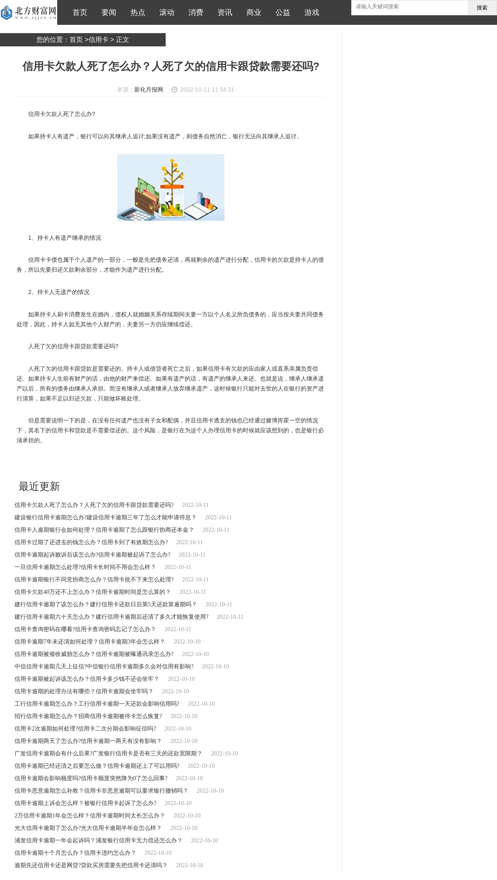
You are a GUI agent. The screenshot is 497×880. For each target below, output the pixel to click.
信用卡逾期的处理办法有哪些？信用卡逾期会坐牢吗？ (84, 691)
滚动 (164, 12)
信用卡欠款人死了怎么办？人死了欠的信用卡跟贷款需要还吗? (94, 505)
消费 (193, 12)
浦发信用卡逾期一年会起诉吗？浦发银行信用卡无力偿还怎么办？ (98, 840)
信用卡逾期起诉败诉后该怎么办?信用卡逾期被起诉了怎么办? (92, 555)
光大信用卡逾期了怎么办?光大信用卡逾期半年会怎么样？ (88, 828)
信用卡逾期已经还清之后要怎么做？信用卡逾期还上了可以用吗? (96, 766)
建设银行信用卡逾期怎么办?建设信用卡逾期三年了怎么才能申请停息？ (105, 517)
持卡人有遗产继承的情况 (121, 462)
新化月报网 (148, 89)
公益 (280, 12)
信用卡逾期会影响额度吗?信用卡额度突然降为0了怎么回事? (90, 778)
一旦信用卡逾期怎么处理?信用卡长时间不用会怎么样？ (85, 567)
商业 (251, 12)
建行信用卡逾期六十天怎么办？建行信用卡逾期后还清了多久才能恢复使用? (111, 617)
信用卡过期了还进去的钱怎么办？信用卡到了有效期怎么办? (91, 542)
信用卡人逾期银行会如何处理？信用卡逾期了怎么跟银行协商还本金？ (104, 530)
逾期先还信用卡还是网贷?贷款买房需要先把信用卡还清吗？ (91, 865)
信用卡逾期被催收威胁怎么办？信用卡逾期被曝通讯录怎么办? (94, 654)
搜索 (482, 8)
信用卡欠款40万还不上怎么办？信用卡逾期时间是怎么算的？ (92, 592)
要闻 (106, 12)
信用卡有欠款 (211, 462)
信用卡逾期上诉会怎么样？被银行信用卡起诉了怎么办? (85, 803)
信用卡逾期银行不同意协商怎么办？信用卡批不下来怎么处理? (94, 579)
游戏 (309, 12)
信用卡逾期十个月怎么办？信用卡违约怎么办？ (75, 853)
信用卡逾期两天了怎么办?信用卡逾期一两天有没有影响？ (88, 741)
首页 (77, 12)
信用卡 (99, 39)
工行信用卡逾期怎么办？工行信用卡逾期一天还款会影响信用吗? (96, 704)
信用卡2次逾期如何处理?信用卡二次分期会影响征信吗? (85, 729)
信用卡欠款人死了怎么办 (65, 462)
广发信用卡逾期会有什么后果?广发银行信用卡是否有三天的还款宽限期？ (108, 753)
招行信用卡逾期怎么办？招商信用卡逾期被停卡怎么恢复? (88, 716)
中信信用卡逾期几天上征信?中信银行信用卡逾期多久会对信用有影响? (103, 666)
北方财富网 (28, 12)
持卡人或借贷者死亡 (172, 462)
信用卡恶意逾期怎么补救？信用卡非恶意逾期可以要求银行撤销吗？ (101, 791)
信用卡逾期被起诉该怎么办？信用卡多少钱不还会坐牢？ (86, 679)
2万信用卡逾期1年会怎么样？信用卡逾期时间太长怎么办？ (89, 815)
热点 (135, 12)
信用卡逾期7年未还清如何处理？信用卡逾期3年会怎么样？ (89, 642)
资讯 (222, 12)
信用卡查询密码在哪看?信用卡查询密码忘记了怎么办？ (85, 629)
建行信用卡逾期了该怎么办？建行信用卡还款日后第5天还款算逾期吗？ (105, 604)
